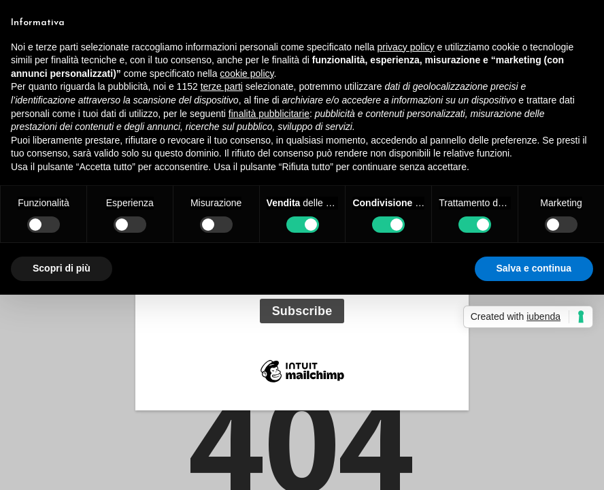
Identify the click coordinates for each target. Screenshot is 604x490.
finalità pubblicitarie (269, 113)
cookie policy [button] (246, 73)
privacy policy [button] (406, 47)
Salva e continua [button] (534, 268)
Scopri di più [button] (61, 268)
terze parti (222, 86)
